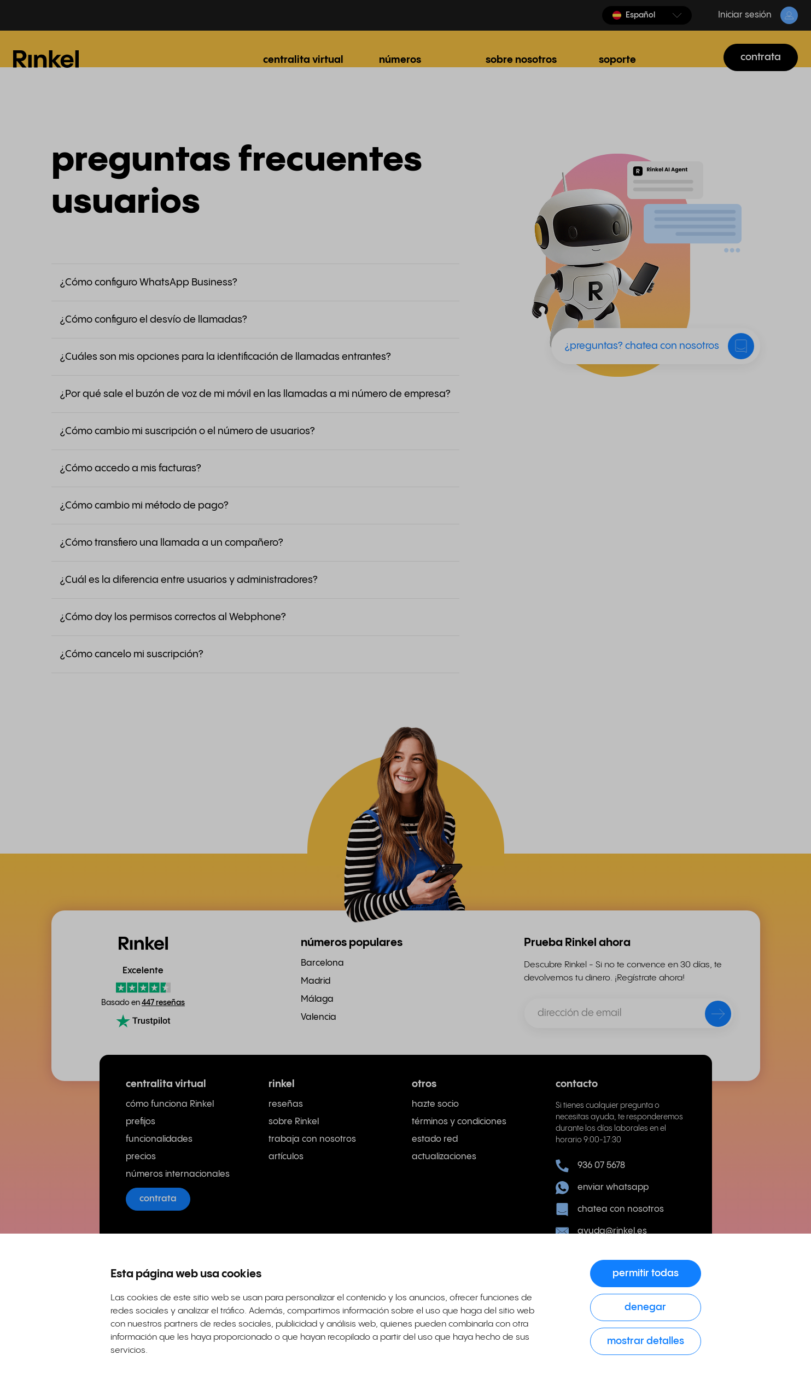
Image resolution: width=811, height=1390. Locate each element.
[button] (647, 15)
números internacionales (178, 1174)
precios (141, 1156)
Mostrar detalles (645, 1341)
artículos (286, 1156)
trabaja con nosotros (312, 1139)
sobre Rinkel (294, 1121)
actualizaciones (444, 1156)
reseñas (286, 1104)
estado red (435, 1139)
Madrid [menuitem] (315, 981)
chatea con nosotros (610, 1209)
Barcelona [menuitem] (322, 963)
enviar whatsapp (602, 1187)
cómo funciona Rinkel (170, 1104)
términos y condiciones (459, 1121)
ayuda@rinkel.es (601, 1231)
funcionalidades (159, 1139)
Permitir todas (645, 1273)
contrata (760, 57)
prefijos (140, 1121)
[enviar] (711, 1016)
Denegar (645, 1307)
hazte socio (435, 1104)
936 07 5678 (590, 1165)
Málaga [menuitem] (317, 999)
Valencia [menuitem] (318, 1017)
